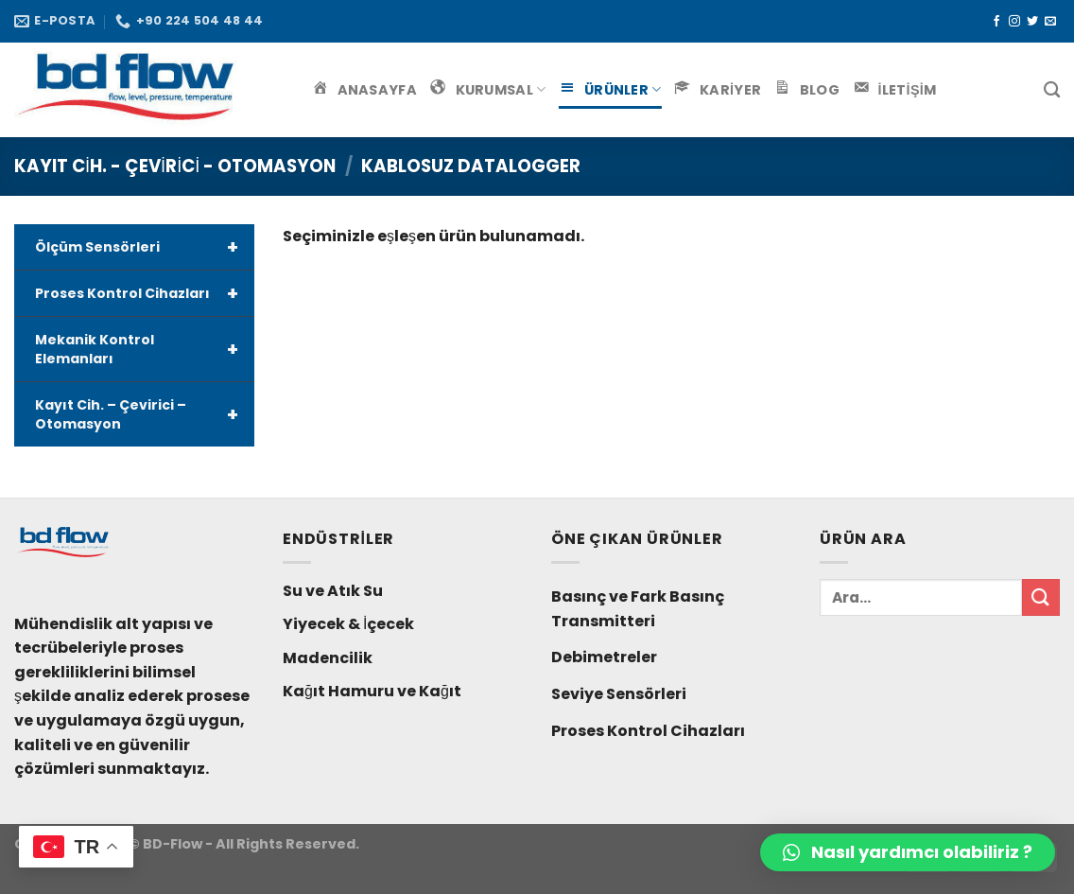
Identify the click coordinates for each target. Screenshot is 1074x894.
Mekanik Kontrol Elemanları (144, 349)
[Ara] (1052, 90)
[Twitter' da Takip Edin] (1032, 21)
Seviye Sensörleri (618, 694)
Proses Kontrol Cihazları (144, 293)
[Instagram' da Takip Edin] (1014, 21)
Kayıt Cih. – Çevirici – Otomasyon (144, 414)
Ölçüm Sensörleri (144, 247)
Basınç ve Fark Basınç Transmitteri (637, 609)
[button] (907, 852)
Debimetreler (604, 657)
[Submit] (1041, 597)
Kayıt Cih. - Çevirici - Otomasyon (175, 166)
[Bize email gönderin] (1050, 21)
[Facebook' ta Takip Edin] (996, 21)
